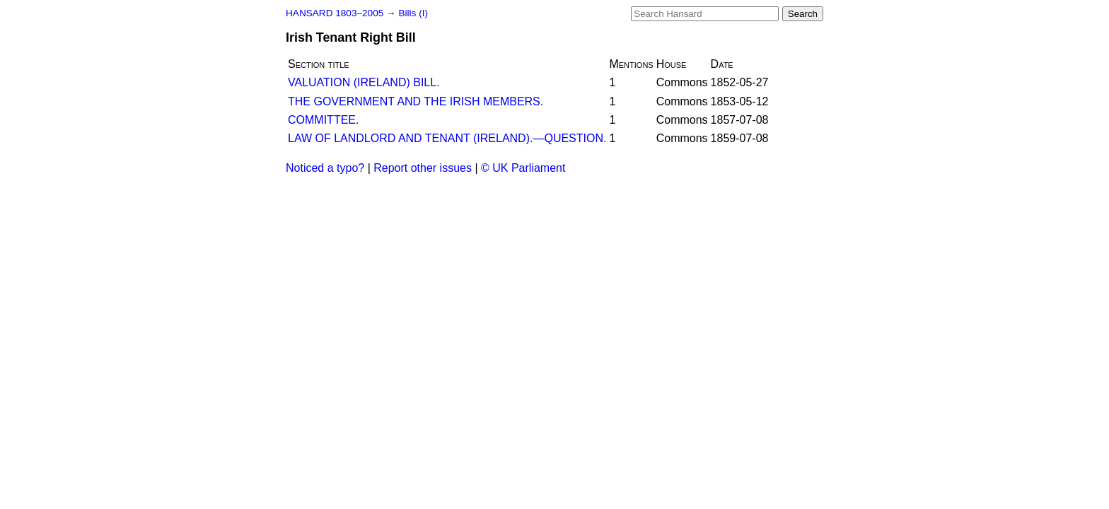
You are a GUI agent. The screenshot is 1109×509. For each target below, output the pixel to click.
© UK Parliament (523, 168)
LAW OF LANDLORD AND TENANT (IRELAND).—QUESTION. (447, 138)
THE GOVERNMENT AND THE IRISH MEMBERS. (415, 101)
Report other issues (422, 168)
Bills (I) (413, 13)
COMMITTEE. (323, 120)
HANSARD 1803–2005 (334, 13)
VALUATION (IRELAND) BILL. (364, 82)
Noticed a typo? (325, 168)
